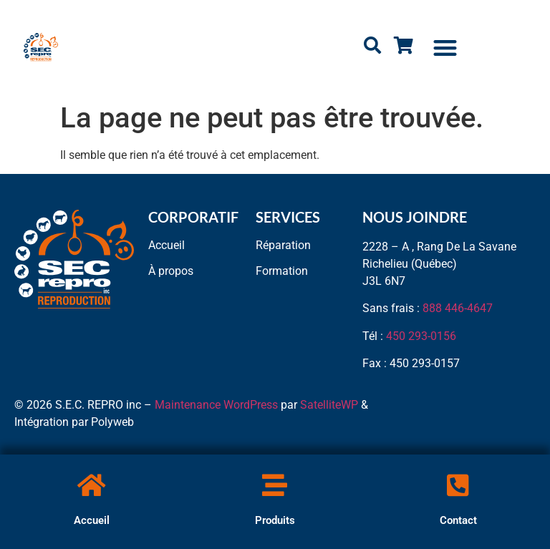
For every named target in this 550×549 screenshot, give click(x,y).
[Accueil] (91, 484)
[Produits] (274, 484)
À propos (170, 271)
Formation (282, 271)
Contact (458, 520)
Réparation (283, 245)
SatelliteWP (329, 405)
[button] (446, 48)
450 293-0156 (421, 336)
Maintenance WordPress (216, 405)
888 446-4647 (458, 308)
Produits (275, 520)
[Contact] (458, 484)
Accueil (92, 520)
